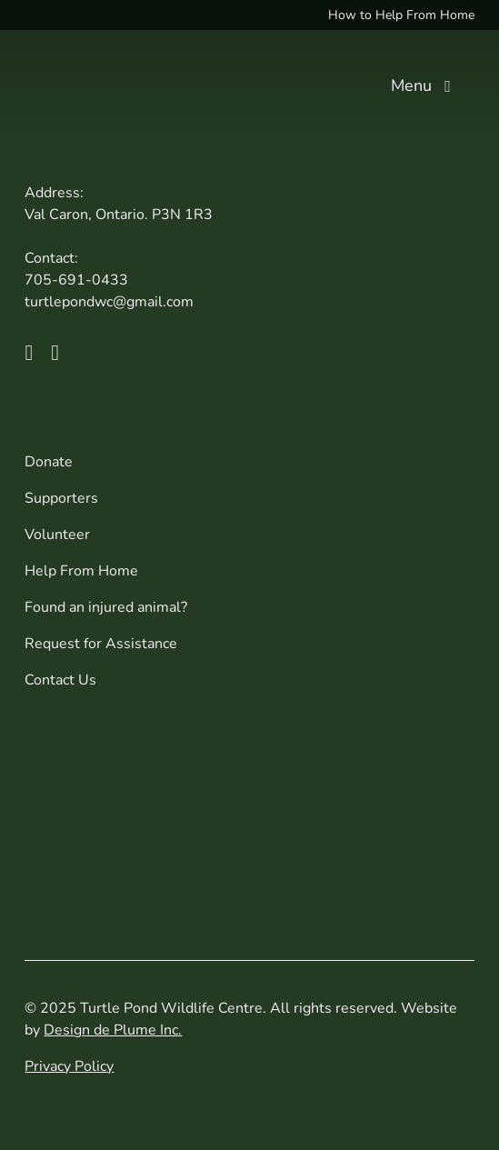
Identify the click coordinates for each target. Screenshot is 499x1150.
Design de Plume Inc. (113, 1030)
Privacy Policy (69, 1066)
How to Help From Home (401, 15)
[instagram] (55, 353)
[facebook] (29, 353)
